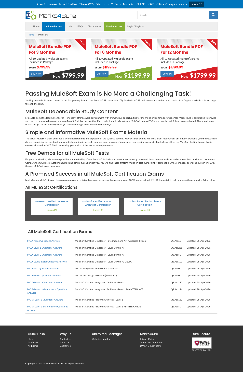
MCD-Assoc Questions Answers (43, 240)
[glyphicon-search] (213, 15)
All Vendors (34, 342)
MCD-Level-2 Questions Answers (44, 254)
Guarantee (65, 345)
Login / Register (135, 26)
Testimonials (94, 26)
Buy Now (35, 73)
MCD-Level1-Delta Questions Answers (47, 261)
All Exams (33, 345)
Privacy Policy (147, 339)
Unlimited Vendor (101, 339)
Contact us (65, 339)
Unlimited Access (53, 26)
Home (36, 26)
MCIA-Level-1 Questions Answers (44, 282)
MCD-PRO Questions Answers (43, 268)
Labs (70, 26)
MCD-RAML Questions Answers (44, 275)
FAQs (80, 26)
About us (64, 342)
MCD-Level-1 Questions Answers (44, 247)
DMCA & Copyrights (150, 345)
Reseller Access (114, 26)
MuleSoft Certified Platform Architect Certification (98, 203)
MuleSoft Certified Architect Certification (144, 203)
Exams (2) (98, 209)
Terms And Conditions (151, 342)
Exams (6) (52, 209)
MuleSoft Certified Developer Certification (52, 203)
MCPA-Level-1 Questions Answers (45, 299)
